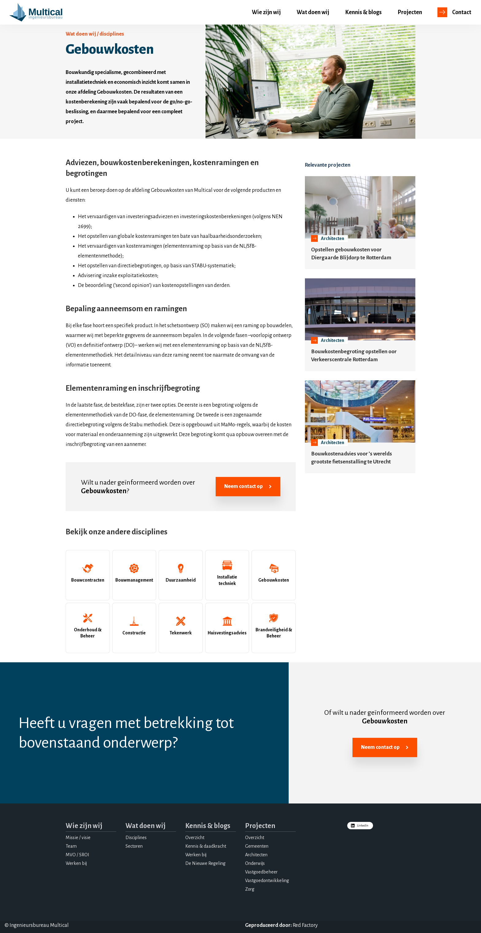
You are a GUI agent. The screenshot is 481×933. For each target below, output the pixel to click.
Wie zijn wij (266, 12)
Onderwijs (255, 863)
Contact (461, 12)
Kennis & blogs (363, 12)
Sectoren (134, 846)
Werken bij (76, 863)
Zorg (249, 889)
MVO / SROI (77, 854)
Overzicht (194, 837)
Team (71, 846)
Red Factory (305, 925)
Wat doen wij (313, 12)
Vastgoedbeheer (261, 871)
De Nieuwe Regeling (205, 863)
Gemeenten (256, 846)
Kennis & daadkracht (205, 846)
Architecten (256, 854)
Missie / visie (78, 837)
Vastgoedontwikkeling (267, 880)
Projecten (410, 12)
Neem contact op (248, 486)
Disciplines (136, 837)
